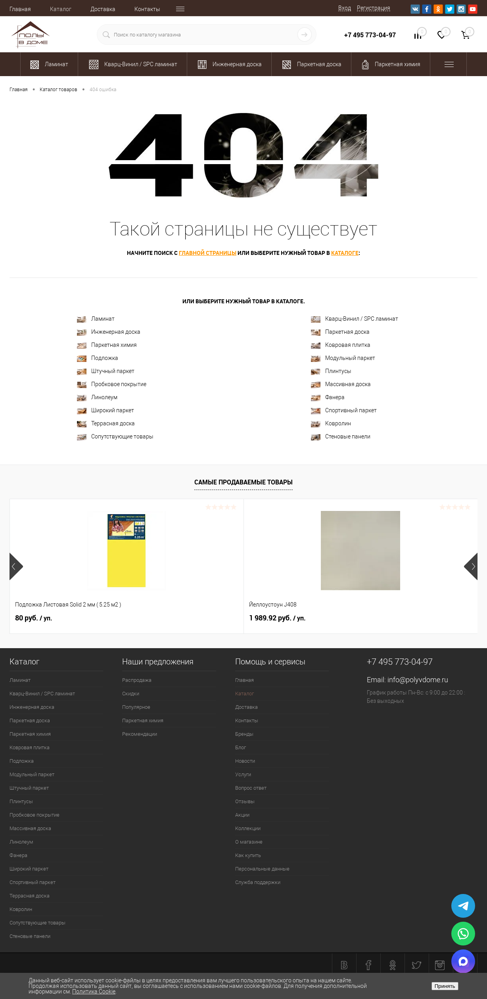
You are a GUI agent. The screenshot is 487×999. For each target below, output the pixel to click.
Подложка (97, 358)
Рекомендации (139, 734)
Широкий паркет (105, 410)
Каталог (60, 9)
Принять (445, 986)
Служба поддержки (257, 882)
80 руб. (33, 618)
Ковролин (331, 423)
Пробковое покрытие (111, 384)
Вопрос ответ (251, 788)
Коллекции (248, 828)
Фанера (328, 397)
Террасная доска (106, 423)
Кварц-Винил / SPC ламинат (354, 319)
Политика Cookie (93, 991)
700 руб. (270, 618)
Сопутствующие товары (115, 436)
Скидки (130, 694)
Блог (240, 747)
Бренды (244, 734)
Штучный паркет (105, 371)
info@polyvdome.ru (417, 680)
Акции (242, 815)
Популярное (136, 707)
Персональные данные (262, 869)
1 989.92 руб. (160, 618)
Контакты (147, 9)
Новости (245, 761)
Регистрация (373, 8)
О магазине (249, 842)
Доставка (102, 9)
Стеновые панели (340, 436)
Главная (20, 9)
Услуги (243, 774)
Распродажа (136, 680)
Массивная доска (341, 384)
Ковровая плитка (340, 345)
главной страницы (207, 252)
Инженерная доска (108, 332)
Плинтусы (331, 371)
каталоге (345, 252)
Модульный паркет (343, 358)
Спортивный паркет (344, 410)
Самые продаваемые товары (243, 482)
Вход (344, 8)
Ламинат (96, 319)
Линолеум (97, 397)
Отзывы (245, 801)
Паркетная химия (107, 345)
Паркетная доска (340, 332)
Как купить (248, 855)
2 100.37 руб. (394, 618)
